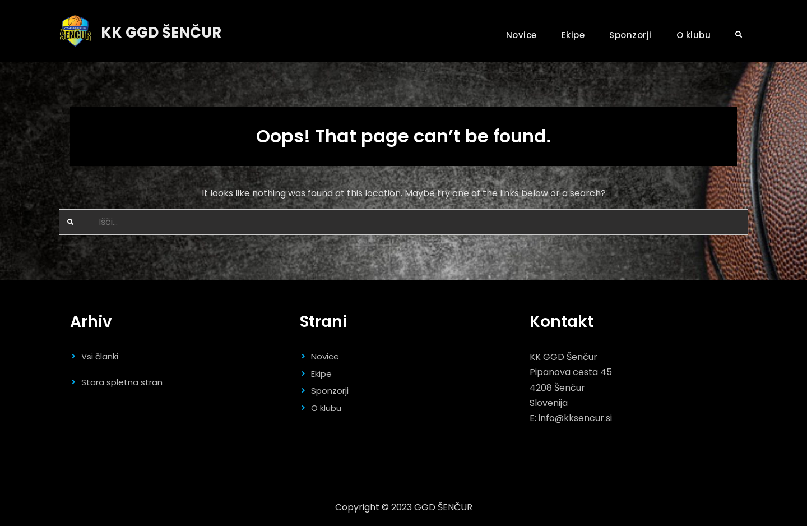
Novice (521, 35)
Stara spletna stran (122, 382)
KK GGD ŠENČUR (161, 32)
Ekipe (573, 35)
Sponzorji (630, 35)
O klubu (693, 35)
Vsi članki (99, 356)
